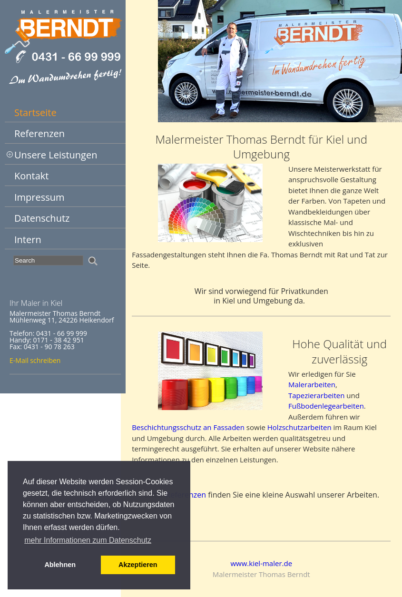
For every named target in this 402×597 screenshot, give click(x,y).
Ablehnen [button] (60, 564)
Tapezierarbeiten (316, 395)
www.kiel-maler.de (261, 563)
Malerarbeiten (311, 384)
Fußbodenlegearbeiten (326, 406)
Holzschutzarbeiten (299, 427)
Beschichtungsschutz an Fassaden (188, 427)
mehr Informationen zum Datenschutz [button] (87, 540)
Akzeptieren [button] (137, 564)
